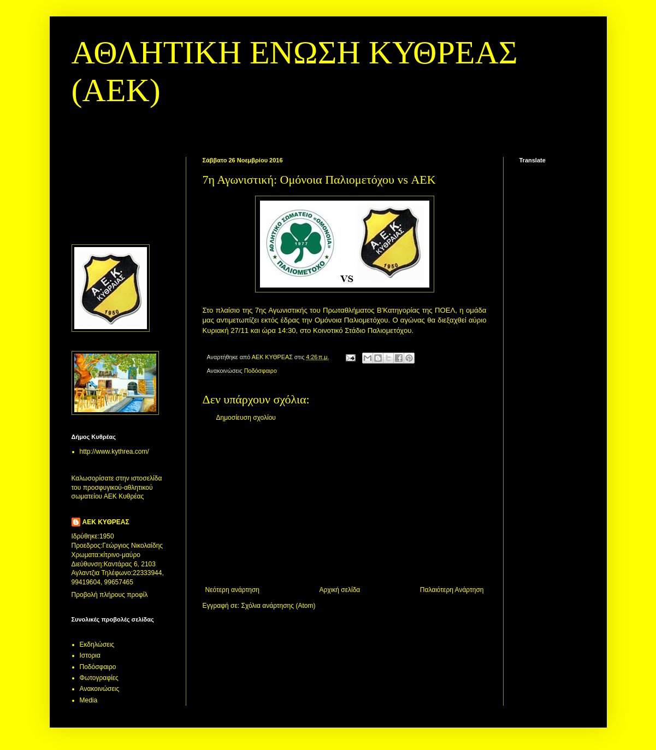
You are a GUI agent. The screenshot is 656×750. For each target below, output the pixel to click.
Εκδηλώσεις (97, 644)
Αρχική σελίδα (339, 590)
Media (89, 700)
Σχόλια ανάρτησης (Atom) (278, 606)
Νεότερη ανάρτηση (232, 590)
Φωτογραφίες (99, 678)
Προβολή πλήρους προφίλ (110, 595)
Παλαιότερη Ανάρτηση (452, 590)
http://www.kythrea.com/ (114, 451)
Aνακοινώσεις (100, 689)
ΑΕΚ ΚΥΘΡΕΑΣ (105, 522)
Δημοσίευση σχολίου (246, 417)
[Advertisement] (345, 504)
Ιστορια (90, 655)
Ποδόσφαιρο (260, 370)
